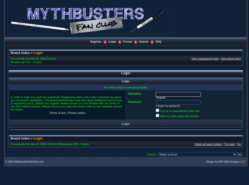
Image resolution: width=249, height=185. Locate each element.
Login (112, 41)
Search (144, 41)
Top (239, 144)
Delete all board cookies (208, 144)
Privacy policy (76, 112)
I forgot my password (168, 106)
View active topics (231, 58)
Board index (20, 53)
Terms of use (58, 112)
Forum (127, 41)
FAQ (158, 41)
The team (229, 144)
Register (96, 41)
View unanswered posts (204, 58)
